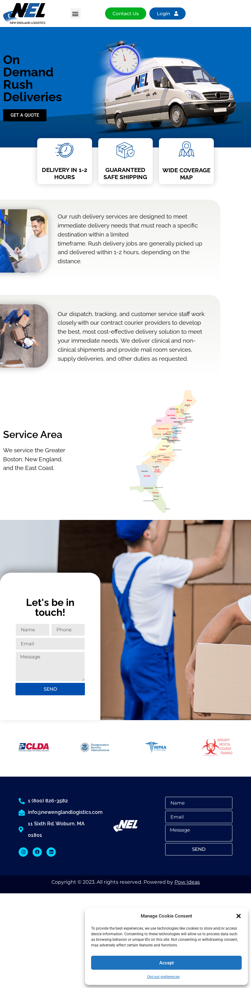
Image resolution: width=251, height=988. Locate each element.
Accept (166, 963)
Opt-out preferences (163, 977)
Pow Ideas (187, 882)
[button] (239, 916)
